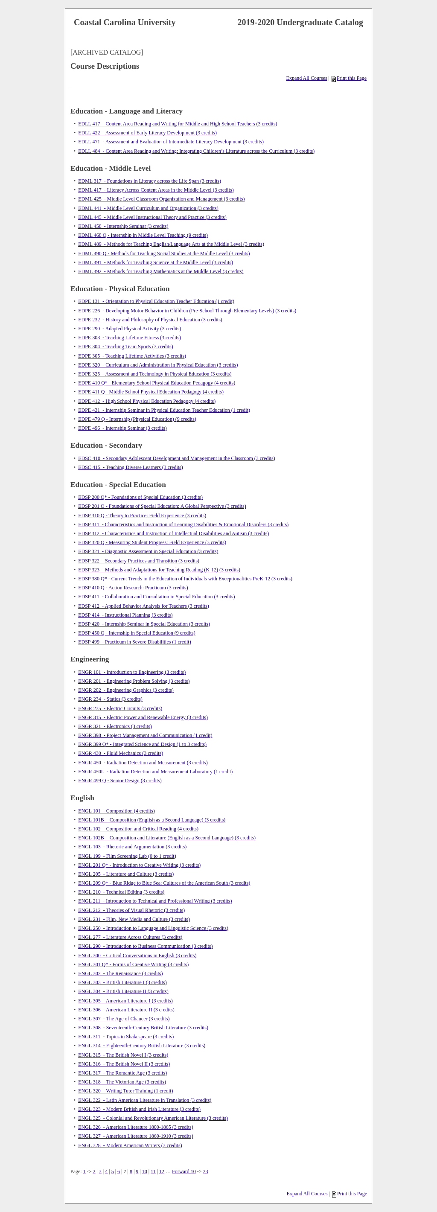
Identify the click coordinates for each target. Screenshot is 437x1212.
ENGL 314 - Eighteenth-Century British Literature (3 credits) (141, 1046)
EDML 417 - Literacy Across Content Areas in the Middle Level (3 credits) (155, 190)
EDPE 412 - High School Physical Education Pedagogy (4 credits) (147, 401)
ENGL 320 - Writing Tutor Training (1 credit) (125, 1091)
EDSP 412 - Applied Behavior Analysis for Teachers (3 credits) (143, 606)
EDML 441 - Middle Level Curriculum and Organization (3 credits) (148, 208)
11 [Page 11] (153, 1171)
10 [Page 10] (144, 1171)
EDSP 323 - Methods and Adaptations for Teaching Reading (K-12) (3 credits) (159, 570)
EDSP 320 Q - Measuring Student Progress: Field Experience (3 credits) (152, 542)
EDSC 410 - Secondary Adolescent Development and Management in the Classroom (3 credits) (176, 458)
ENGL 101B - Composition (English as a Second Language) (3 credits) (151, 820)
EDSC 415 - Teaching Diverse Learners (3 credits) (130, 467)
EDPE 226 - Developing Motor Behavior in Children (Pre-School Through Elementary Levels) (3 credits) (187, 311)
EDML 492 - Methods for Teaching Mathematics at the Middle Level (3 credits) (160, 271)
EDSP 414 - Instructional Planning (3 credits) (125, 615)
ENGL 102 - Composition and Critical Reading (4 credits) (138, 829)
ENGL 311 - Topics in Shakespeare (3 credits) (126, 1037)
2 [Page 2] (94, 1171)
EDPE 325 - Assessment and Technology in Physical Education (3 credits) (154, 374)
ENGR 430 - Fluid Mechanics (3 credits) (120, 753)
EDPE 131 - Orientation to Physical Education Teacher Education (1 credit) (156, 301)
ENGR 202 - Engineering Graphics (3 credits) (126, 690)
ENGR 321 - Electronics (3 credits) (115, 726)
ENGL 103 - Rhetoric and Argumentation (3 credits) (132, 847)
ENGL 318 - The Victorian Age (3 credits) (122, 1082)
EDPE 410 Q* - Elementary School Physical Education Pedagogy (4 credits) (156, 383)
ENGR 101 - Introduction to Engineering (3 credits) (132, 672)
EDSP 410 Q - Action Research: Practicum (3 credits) (133, 588)
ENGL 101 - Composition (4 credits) (116, 811)
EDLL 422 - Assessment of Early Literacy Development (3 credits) (147, 133)
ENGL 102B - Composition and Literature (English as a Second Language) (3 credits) (167, 838)
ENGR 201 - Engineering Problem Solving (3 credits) (133, 681)
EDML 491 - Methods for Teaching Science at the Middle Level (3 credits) (155, 262)
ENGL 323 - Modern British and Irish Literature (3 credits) (139, 1109)
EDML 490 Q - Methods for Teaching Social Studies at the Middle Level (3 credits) (164, 253)
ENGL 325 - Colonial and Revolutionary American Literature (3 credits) (153, 1118)
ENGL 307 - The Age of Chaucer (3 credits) (123, 1019)
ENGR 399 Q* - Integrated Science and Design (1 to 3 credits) (142, 744)
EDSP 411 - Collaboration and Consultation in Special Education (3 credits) (156, 597)
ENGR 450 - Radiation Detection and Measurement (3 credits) (143, 763)
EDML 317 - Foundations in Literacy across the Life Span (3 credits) (149, 181)
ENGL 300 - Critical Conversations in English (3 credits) (137, 956)
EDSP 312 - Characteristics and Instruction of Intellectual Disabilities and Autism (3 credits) (173, 533)
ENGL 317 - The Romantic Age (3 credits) (122, 1073)
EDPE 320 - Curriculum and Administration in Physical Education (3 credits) (158, 365)
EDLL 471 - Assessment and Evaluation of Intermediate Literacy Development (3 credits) (171, 142)
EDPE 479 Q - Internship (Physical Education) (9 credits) (137, 419)
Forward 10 (184, 1171)
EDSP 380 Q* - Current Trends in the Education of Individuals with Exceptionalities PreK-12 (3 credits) (185, 579)
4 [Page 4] (106, 1171)
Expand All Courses (306, 78)
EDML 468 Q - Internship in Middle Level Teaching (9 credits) (143, 235)
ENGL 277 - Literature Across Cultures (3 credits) (130, 937)
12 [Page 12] (161, 1171)
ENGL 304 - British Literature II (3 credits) (123, 991)
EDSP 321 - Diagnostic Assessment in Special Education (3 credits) (148, 551)
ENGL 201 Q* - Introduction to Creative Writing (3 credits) (139, 865)
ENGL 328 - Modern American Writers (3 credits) (130, 1145)
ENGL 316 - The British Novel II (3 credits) (124, 1064)
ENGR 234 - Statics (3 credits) (110, 699)
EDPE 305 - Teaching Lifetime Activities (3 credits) (132, 356)
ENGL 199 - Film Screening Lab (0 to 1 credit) (127, 856)
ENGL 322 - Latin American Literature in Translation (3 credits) (144, 1100)
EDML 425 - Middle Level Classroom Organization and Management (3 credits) (161, 199)
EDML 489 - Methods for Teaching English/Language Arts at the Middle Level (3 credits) (171, 244)
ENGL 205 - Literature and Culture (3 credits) (126, 874)
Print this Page (349, 78)
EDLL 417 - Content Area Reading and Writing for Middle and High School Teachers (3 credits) (177, 124)
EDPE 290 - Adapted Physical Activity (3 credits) (129, 329)
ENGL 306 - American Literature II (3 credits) (126, 1010)
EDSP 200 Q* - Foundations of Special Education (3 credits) (140, 497)
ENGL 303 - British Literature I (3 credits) (122, 982)
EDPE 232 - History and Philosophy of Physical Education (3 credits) (150, 320)
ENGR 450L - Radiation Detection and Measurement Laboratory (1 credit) (155, 772)
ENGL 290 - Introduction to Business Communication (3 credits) (145, 946)
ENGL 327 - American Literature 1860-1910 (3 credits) (135, 1136)
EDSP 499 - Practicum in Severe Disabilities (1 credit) (134, 642)
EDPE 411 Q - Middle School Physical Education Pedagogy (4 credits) (151, 392)
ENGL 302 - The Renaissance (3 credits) (120, 973)
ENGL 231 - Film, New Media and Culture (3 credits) (134, 919)
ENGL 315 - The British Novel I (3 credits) (123, 1055)
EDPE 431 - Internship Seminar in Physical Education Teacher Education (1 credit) (164, 410)
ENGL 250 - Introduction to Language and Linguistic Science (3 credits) (153, 928)
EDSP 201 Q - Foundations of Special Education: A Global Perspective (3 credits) (162, 506)
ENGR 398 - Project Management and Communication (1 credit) (145, 735)
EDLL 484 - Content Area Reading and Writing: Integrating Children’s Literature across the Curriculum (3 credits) (196, 151)
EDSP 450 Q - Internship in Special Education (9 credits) (136, 633)
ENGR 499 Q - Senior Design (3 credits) (120, 781)
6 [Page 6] (118, 1171)
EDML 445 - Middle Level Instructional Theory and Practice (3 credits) (152, 217)
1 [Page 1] (84, 1171)
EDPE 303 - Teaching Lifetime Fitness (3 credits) (129, 338)
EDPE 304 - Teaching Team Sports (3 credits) (125, 347)
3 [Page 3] (100, 1171)
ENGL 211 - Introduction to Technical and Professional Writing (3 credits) (155, 901)
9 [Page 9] (137, 1171)
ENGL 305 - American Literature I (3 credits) (125, 1001)
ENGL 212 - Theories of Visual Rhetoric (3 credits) (131, 910)
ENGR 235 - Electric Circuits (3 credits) (120, 708)
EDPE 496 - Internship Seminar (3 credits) (122, 428)
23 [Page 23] (205, 1171)
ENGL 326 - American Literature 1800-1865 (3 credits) (135, 1127)
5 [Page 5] (112, 1171)
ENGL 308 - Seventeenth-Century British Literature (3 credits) (143, 1028)
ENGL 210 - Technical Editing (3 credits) (121, 892)
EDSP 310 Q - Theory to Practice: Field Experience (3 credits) (142, 516)
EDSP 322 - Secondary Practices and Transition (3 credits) (138, 561)
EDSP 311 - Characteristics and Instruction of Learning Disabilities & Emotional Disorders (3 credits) (183, 524)
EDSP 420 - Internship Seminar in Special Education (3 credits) (144, 624)
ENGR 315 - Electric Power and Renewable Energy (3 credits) (143, 717)
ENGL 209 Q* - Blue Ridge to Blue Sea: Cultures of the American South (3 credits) (164, 883)
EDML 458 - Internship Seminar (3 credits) (123, 226)
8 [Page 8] (131, 1171)
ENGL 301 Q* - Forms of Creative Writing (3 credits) (133, 964)
